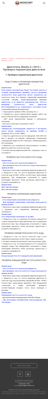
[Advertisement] (24, 32)
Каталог (4, 58)
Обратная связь (24, 366)
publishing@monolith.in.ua (26, 385)
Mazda (11, 58)
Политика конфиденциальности (30, 390)
